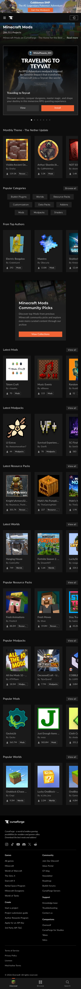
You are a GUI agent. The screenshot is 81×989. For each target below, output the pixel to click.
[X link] (29, 844)
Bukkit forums (49, 886)
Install (58, 108)
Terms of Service (12, 951)
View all (72, 350)
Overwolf (46, 925)
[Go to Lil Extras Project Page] (17, 435)
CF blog (46, 871)
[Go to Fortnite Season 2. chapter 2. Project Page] (48, 551)
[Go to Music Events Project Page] (48, 377)
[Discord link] (24, 844)
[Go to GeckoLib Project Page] (17, 726)
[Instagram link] (6, 844)
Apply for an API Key (14, 923)
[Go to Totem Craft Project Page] (17, 377)
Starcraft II (10, 881)
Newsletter (47, 876)
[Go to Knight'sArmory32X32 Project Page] (17, 493)
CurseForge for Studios (53, 930)
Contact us (47, 913)
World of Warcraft (13, 871)
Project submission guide (16, 913)
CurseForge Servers (51, 891)
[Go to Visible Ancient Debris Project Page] (17, 157)
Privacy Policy (11, 956)
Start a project (11, 908)
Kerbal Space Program (15, 886)
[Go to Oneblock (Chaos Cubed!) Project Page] (17, 784)
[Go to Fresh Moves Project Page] (48, 609)
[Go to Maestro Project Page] (48, 251)
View (23, 108)
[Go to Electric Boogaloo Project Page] (17, 251)
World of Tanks (12, 896)
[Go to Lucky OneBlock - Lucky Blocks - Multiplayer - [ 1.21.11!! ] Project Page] (48, 784)
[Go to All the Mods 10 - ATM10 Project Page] (17, 667)
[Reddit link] (35, 844)
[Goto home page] (10, 17)
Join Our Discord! (50, 861)
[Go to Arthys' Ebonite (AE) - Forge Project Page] (48, 157)
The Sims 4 (10, 876)
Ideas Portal (47, 866)
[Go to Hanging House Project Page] (17, 551)
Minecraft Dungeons (14, 891)
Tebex (45, 935)
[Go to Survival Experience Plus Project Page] (48, 435)
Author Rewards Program (16, 918)
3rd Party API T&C (13, 928)
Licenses (8, 961)
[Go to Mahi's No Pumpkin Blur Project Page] (48, 493)
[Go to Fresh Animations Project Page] (17, 609)
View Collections (40, 334)
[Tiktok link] (12, 844)
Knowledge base (50, 903)
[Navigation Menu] (4, 17)
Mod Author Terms (13, 966)
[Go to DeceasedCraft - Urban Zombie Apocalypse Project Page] (48, 667)
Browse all (70, 188)
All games (9, 861)
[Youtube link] (18, 844)
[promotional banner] (40, 6)
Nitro (44, 940)
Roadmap (46, 881)
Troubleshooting (49, 908)
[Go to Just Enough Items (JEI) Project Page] (48, 726)
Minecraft (9, 866)
